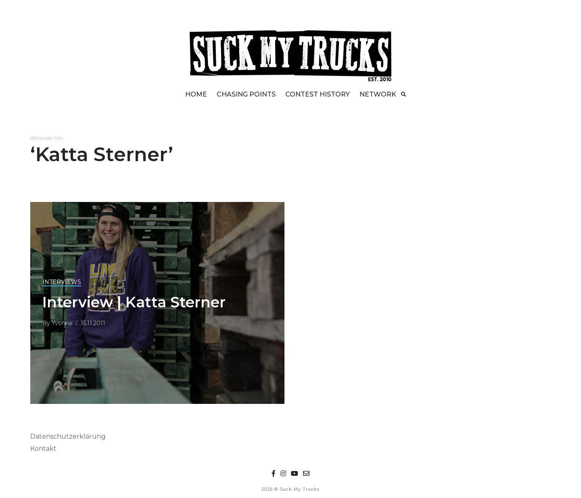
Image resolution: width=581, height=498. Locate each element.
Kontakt (43, 448)
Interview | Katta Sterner (134, 302)
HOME (196, 94)
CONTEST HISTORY (317, 94)
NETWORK (377, 94)
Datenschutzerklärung (68, 436)
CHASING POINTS (246, 94)
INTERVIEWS (61, 282)
